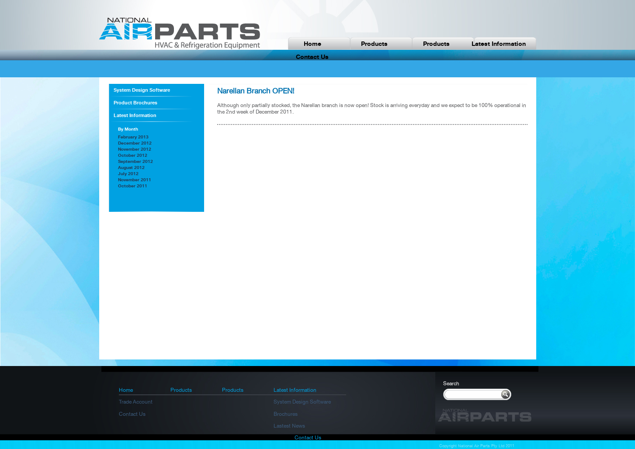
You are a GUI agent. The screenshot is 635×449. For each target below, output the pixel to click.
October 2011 (132, 185)
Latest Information (499, 43)
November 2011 (134, 179)
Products (374, 43)
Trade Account (136, 402)
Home (312, 43)
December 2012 (135, 142)
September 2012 (135, 161)
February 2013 (133, 136)
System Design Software (142, 90)
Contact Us (132, 414)
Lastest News (289, 426)
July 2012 (128, 173)
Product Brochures (135, 103)
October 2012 (132, 155)
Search (451, 383)
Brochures (286, 414)
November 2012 (134, 149)
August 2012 (131, 167)
